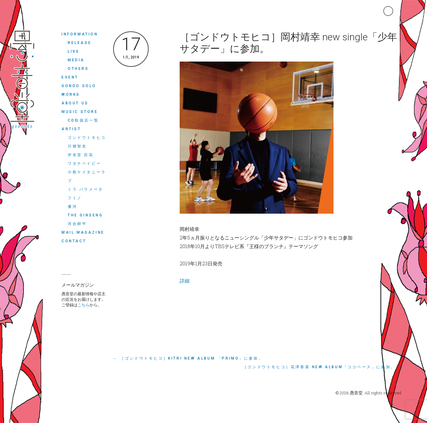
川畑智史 (77, 146)
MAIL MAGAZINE (83, 232)
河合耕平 (77, 224)
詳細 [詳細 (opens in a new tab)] (185, 280)
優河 (72, 206)
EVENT (70, 77)
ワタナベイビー (84, 163)
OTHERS (78, 68)
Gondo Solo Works (79, 90)
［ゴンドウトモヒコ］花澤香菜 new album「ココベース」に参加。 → (322, 367)
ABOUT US (75, 103)
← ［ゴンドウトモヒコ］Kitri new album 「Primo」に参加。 (188, 358)
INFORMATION (80, 34)
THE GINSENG (85, 215)
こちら (84, 305)
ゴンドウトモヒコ (87, 137)
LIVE (73, 51)
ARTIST (71, 129)
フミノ (75, 198)
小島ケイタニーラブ (87, 176)
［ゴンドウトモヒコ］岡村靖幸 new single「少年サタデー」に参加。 (288, 42)
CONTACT (74, 241)
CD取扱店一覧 (83, 120)
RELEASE (79, 43)
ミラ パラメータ (85, 189)
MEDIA (76, 60)
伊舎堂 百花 (81, 155)
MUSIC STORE (80, 112)
